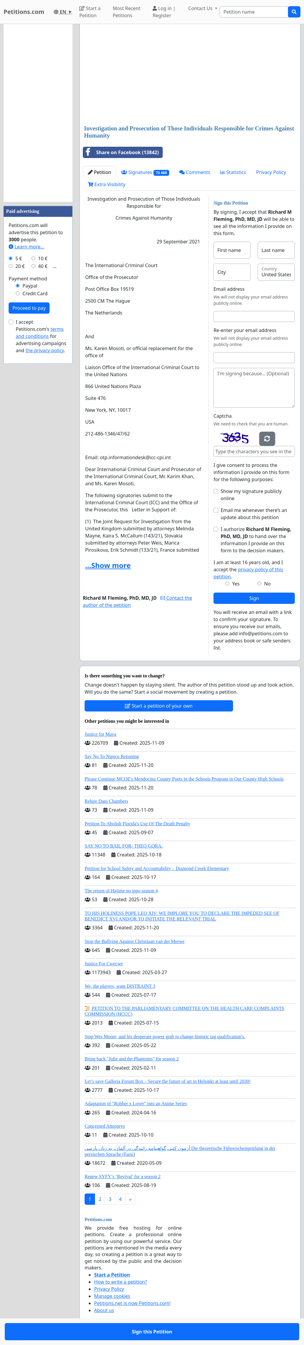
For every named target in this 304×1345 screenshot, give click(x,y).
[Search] (254, 11)
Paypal (30, 286)
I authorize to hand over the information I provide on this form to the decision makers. (256, 540)
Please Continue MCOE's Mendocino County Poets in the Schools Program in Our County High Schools (184, 778)
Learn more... (26, 246)
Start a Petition (89, 12)
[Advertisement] (190, 75)
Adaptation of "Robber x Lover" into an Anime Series (136, 1103)
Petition (99, 172)
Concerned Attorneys (105, 1126)
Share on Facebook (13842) (121, 152)
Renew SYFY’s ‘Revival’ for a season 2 (123, 1176)
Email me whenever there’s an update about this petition (254, 514)
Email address (229, 289)
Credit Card (35, 293)
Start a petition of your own (158, 706)
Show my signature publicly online (251, 495)
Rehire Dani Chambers (106, 801)
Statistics (233, 172)
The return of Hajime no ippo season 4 (121, 890)
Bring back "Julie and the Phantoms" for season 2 (132, 1058)
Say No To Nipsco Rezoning (112, 756)
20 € (20, 266)
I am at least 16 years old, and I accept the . (248, 569)
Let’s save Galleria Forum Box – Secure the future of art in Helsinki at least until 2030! (168, 1081)
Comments (194, 172)
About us (104, 1310)
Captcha (222, 416)
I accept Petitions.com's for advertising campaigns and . (41, 336)
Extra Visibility (106, 184)
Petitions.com (24, 12)
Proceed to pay (29, 308)
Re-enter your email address (244, 330)
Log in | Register (164, 12)
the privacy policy (45, 350)
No (267, 583)
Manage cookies (112, 1296)
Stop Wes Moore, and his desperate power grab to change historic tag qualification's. (165, 1036)
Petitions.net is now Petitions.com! (132, 1303)
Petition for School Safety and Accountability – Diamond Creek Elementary (157, 868)
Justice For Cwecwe (104, 963)
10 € (43, 258)
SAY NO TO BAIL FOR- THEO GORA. (124, 845)
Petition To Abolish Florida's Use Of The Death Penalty (137, 823)
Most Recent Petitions (126, 12)
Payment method (28, 278)
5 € (18, 258)
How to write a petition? (120, 1282)
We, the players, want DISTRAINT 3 (120, 986)
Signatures (145, 172)
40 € (43, 266)
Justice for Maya (100, 734)
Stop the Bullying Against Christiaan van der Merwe (134, 941)
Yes (236, 583)
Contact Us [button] (201, 8)
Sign (254, 598)
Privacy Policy (271, 172)
